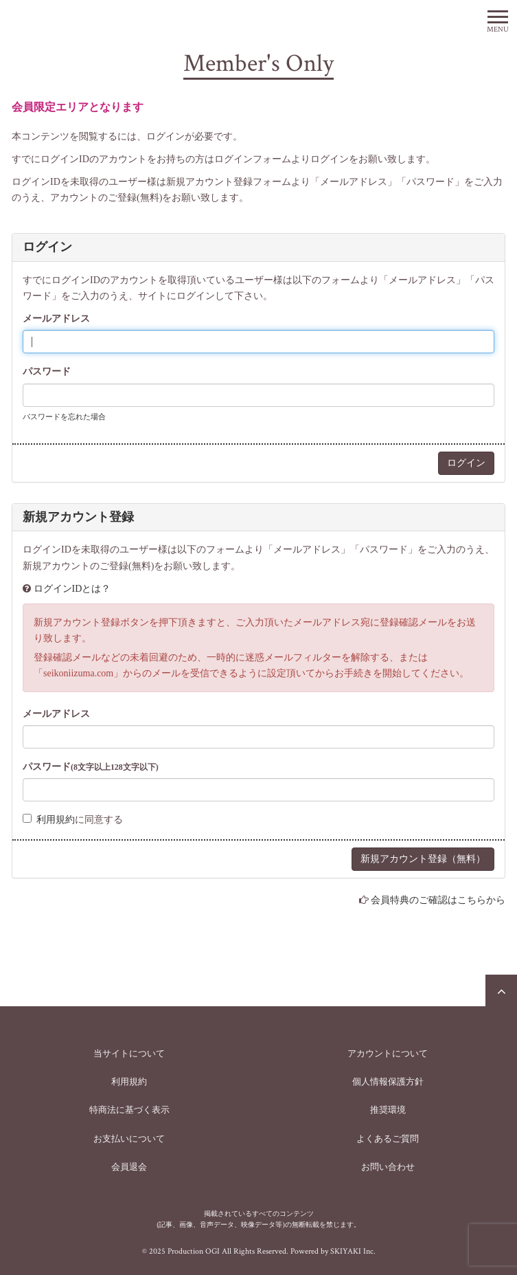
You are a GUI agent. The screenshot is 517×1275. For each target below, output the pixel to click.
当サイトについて (129, 1053)
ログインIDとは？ (72, 589)
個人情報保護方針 (388, 1081)
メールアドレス (56, 318)
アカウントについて (387, 1053)
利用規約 (55, 819)
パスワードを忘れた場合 (64, 416)
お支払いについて (129, 1138)
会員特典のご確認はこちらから (438, 900)
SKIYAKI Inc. (353, 1251)
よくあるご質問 (387, 1138)
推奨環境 (388, 1110)
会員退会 (129, 1167)
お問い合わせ (388, 1167)
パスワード (47, 371)
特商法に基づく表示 (129, 1110)
